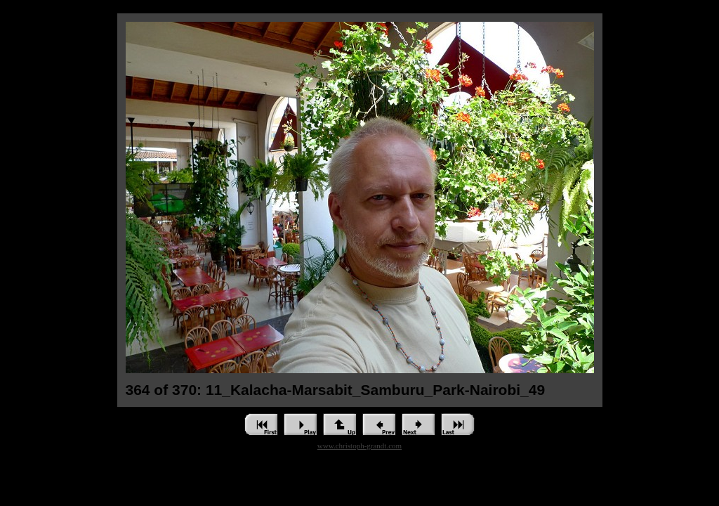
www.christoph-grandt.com (359, 445)
